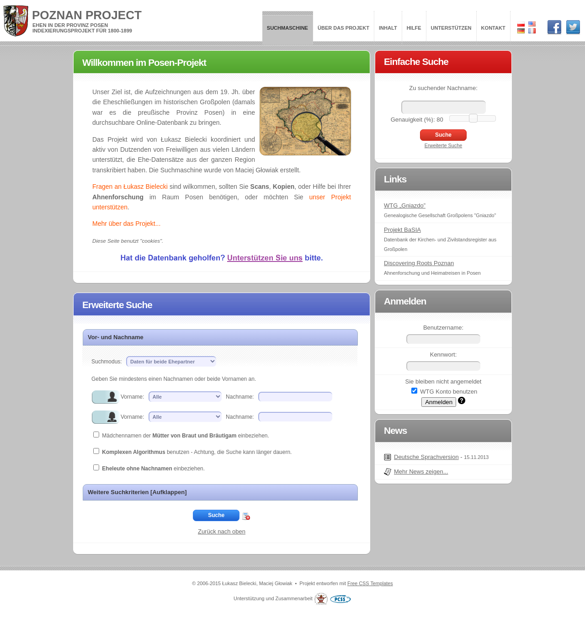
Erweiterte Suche (443, 145)
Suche (216, 515)
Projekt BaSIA (402, 229)
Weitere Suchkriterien (137, 492)
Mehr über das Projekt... (126, 223)
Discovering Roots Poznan (419, 263)
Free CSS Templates (370, 583)
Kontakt (493, 28)
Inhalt (388, 28)
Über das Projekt (343, 28)
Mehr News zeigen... (421, 471)
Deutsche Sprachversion (426, 456)
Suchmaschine (287, 28)
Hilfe (414, 28)
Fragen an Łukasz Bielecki (130, 186)
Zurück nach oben (221, 531)
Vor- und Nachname (116, 337)
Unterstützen (451, 28)
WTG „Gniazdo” (404, 205)
